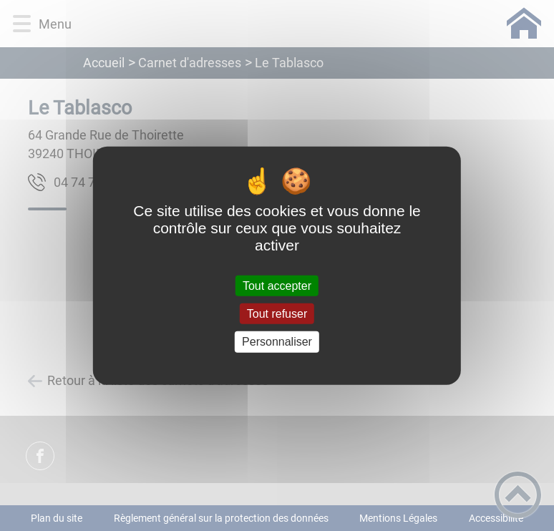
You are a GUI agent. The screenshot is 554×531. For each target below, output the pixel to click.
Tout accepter (277, 286)
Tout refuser (277, 314)
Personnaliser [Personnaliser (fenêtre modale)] (277, 342)
